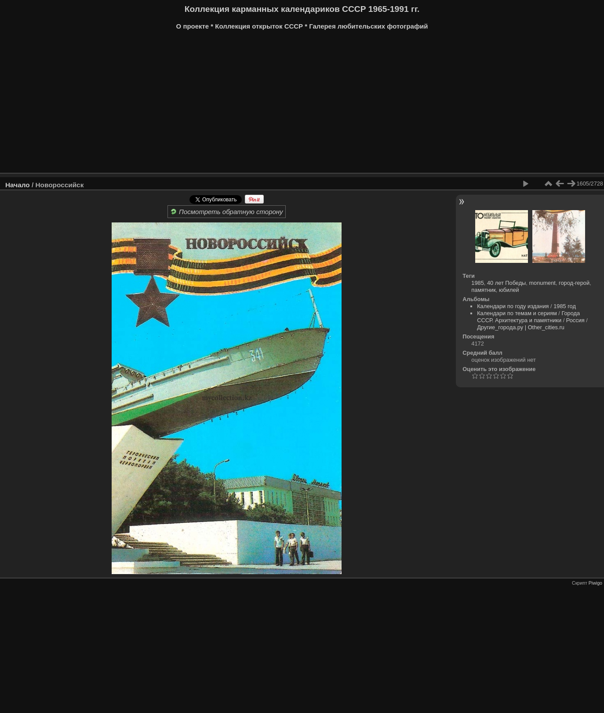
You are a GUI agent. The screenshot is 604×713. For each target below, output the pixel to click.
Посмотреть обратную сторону (226, 211)
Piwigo (595, 583)
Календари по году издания (513, 306)
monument (542, 283)
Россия (575, 320)
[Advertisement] (270, 104)
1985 (477, 283)
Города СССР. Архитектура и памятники (528, 317)
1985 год (564, 306)
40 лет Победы (506, 283)
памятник (483, 290)
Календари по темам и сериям (517, 313)
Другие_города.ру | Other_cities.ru (520, 327)
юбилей (509, 290)
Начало (17, 185)
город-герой (574, 283)
